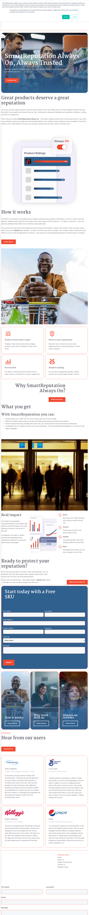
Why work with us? (77, 570)
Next (83, 901)
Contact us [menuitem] (61, 853)
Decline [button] (75, 17)
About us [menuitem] (61, 848)
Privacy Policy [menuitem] (72, 912)
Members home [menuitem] (63, 855)
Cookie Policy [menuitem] (83, 912)
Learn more (8, 230)
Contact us (11, 68)
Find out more (57, 388)
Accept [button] (66, 17)
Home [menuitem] (59, 846)
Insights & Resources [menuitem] (65, 851)
